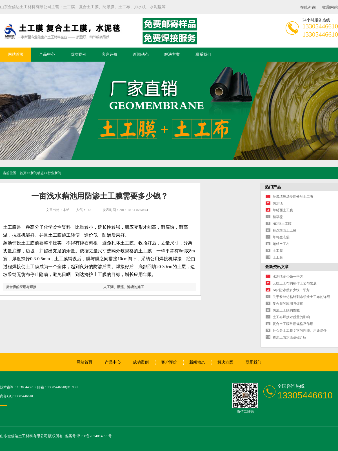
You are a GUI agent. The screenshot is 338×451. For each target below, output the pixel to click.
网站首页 (16, 54)
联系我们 (203, 54)
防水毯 (278, 203)
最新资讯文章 (277, 267)
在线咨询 (308, 7)
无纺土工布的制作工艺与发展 (295, 283)
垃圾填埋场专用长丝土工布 (293, 197)
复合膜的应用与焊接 (21, 287)
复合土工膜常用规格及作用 (293, 324)
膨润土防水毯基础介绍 (289, 337)
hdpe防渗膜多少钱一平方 (291, 290)
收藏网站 (330, 7)
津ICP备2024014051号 (94, 436)
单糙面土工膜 (283, 210)
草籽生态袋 (281, 237)
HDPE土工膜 (282, 224)
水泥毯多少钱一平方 (288, 277)
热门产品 (273, 187)
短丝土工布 (281, 244)
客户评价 (109, 54)
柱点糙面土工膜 (284, 230)
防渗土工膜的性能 (286, 310)
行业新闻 (54, 173)
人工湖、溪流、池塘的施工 (123, 287)
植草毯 (278, 217)
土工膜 (278, 251)
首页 (23, 173)
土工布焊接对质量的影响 (291, 317)
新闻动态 (141, 54)
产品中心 (47, 54)
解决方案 (172, 54)
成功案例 (78, 54)
